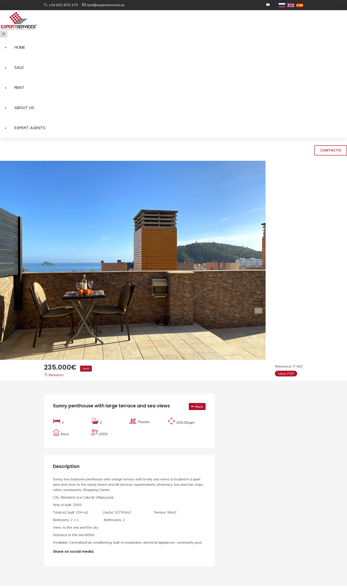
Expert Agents (29, 128)
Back (197, 407)
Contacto (330, 151)
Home (19, 47)
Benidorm (54, 376)
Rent (19, 88)
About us (24, 108)
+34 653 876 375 (63, 5)
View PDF (286, 374)
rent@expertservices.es (106, 5)
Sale (19, 67)
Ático (64, 435)
